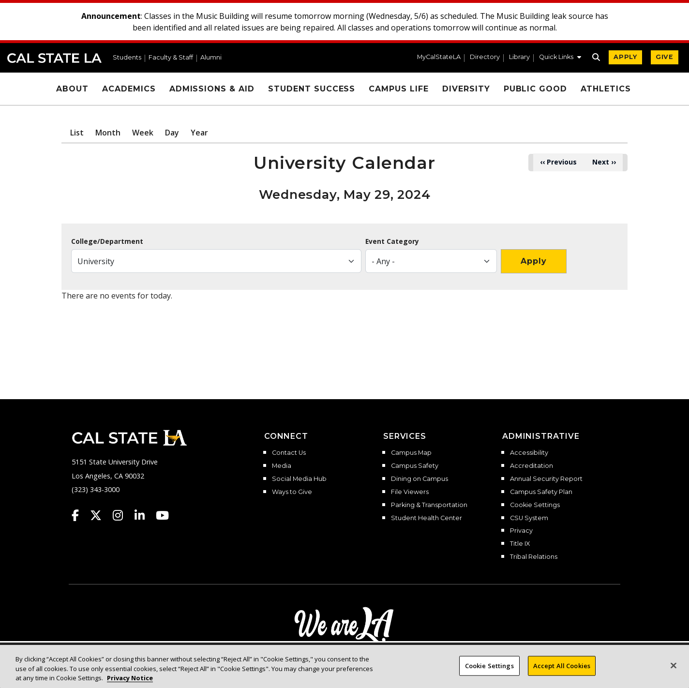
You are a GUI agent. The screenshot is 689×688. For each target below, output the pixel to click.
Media (281, 466)
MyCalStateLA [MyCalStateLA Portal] (439, 57)
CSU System (529, 518)
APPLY (625, 56)
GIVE (665, 56)
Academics (129, 88)
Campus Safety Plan (541, 492)
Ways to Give (292, 492)
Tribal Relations (533, 556)
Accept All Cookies (561, 673)
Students (127, 58)
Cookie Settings (535, 505)
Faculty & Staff (171, 58)
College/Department (107, 241)
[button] (560, 58)
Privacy (521, 530)
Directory (485, 57)
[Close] (673, 673)
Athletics (606, 88)
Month (107, 132)
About (72, 88)
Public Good (536, 88)
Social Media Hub (299, 479)
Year (199, 132)
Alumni (211, 58)
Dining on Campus (419, 479)
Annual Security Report (546, 479)
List (77, 132)
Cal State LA (54, 58)
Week (142, 132)
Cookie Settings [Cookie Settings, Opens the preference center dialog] (489, 673)
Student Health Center (426, 518)
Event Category (392, 241)
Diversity (466, 88)
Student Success (311, 88)
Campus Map (411, 452)
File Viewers (410, 492)
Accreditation (531, 466)
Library (519, 57)
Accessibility (529, 452)
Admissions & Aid (212, 88)
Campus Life (399, 88)
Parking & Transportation (429, 505)
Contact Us (289, 452)
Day (172, 132)
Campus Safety (414, 466)
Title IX (520, 543)
